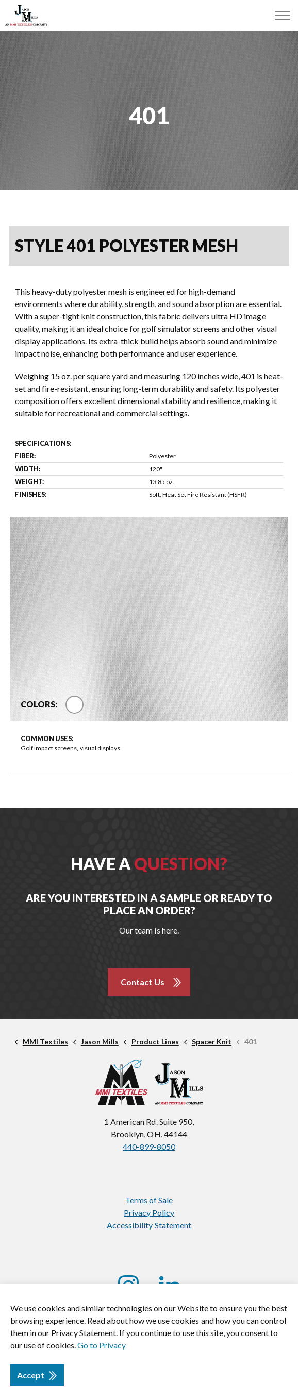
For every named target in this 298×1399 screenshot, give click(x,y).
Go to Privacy (101, 1345)
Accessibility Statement (149, 1225)
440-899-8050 (149, 1146)
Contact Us (142, 982)
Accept (37, 1375)
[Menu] (282, 15)
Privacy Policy (149, 1212)
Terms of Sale (149, 1200)
